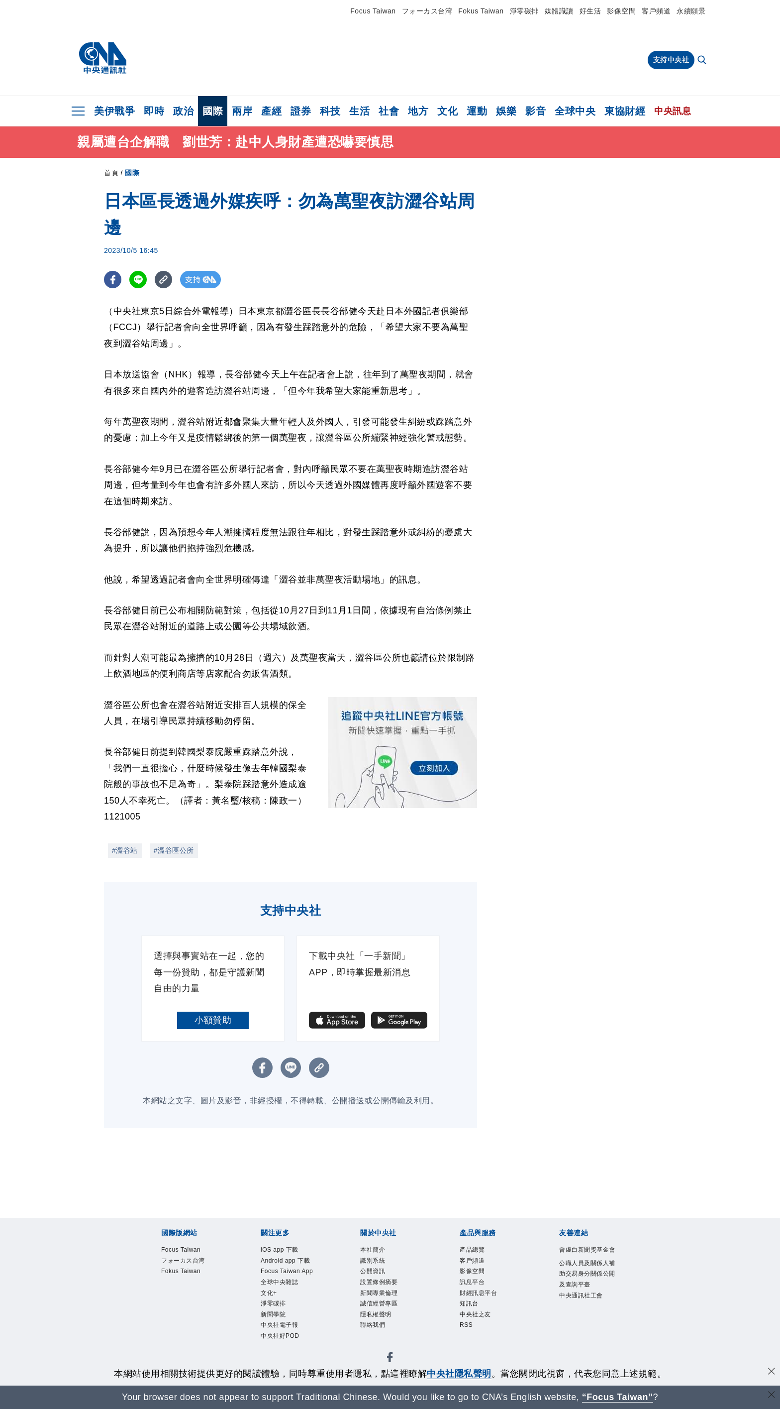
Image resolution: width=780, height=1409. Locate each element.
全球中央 (575, 111)
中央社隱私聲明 (459, 1374)
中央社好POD (283, 1356)
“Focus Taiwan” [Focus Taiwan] (617, 1397)
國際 (212, 111)
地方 (418, 111)
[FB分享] (112, 279)
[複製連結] (163, 279)
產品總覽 (474, 1250)
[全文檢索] (702, 60)
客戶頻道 (656, 10)
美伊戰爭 (114, 111)
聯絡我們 (374, 1333)
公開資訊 (374, 1274)
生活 (359, 111)
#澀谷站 (125, 850)
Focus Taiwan (372, 10)
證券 (301, 111)
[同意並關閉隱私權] (771, 1372)
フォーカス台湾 (427, 10)
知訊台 (471, 1309)
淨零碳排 (524, 10)
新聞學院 (275, 1333)
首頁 (111, 173)
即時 (154, 111)
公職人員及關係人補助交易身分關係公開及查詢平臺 (588, 1287)
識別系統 (374, 1262)
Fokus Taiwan (480, 10)
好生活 (590, 10)
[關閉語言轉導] (771, 1396)
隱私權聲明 (378, 1321)
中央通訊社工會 (584, 1311)
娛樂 (506, 111)
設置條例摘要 (381, 1286)
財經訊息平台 (481, 1297)
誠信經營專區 (381, 1309)
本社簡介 (374, 1250)
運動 (477, 111)
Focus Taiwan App (283, 1280)
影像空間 (621, 10)
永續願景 (691, 10)
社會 (389, 111)
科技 (330, 111)
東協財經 (624, 111)
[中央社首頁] (102, 58)
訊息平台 (474, 1286)
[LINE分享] (138, 279)
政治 (183, 111)
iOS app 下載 (282, 1250)
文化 (447, 111)
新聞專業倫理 (381, 1297)
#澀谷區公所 (174, 850)
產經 (271, 111)
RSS (467, 1333)
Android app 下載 (289, 1262)
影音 (535, 111)
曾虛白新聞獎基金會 (588, 1256)
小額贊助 (213, 1020)
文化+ (270, 1309)
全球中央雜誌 (282, 1297)
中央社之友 (478, 1321)
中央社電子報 (282, 1345)
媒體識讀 (559, 10)
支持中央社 (671, 60)
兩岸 (242, 111)
